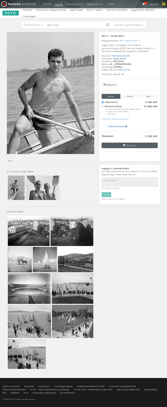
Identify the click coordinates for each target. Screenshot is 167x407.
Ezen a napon (95, 9)
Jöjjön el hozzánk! (11, 386)
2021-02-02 (124, 69)
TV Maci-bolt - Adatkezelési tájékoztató (93, 389)
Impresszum (44, 386)
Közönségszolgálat (63, 386)
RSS (4, 393)
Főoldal (47, 4)
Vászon (129, 96)
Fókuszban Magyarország (51, 9)
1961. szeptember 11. (130, 40)
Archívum (18, 4)
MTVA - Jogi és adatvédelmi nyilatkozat (50, 389)
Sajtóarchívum (94, 4)
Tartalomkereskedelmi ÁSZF (91, 386)
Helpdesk (15, 393)
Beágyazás (109, 84)
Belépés (154, 4)
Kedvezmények (117, 126)
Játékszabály (150, 389)
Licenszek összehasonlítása (115, 119)
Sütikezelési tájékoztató (44, 393)
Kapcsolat (29, 386)
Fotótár (59, 4)
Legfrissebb (76, 9)
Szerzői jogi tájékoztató (128, 389)
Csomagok (29, 16)
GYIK (26, 393)
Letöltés (111, 96)
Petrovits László (121, 56)
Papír (148, 96)
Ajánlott (27, 9)
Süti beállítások (67, 393)
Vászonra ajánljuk (116, 9)
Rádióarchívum (74, 4)
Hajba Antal (119, 58)
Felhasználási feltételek (14, 389)
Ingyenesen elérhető (142, 9)
